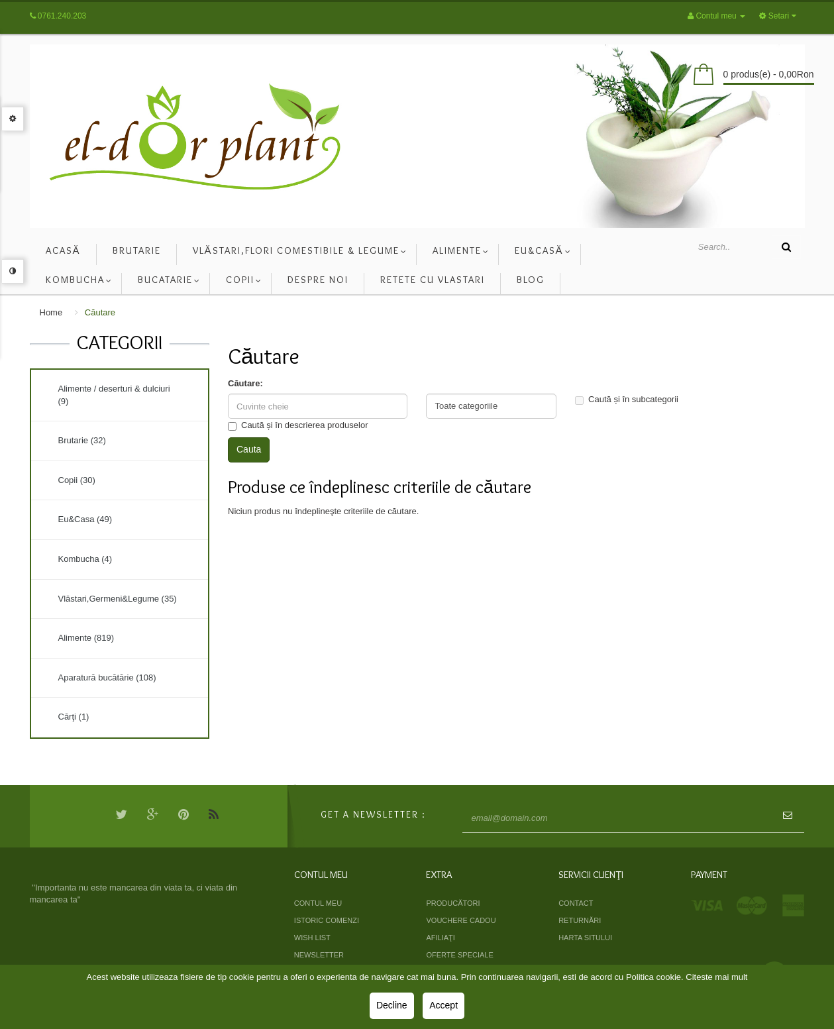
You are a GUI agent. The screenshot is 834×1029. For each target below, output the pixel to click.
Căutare (100, 312)
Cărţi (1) (73, 717)
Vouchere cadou (460, 920)
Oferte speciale (459, 955)
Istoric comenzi (326, 920)
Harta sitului (585, 938)
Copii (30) (76, 480)
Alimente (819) (86, 638)
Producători (453, 903)
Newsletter (319, 955)
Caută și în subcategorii (626, 399)
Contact (575, 903)
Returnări (579, 920)
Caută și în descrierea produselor (298, 425)
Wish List (312, 938)
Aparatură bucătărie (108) (107, 677)
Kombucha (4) (85, 559)
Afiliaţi (440, 938)
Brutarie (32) (82, 440)
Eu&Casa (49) (85, 519)
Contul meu (318, 903)
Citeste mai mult (716, 977)
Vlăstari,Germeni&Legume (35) (117, 599)
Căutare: (245, 383)
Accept (443, 1005)
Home (51, 312)
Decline (391, 1005)
